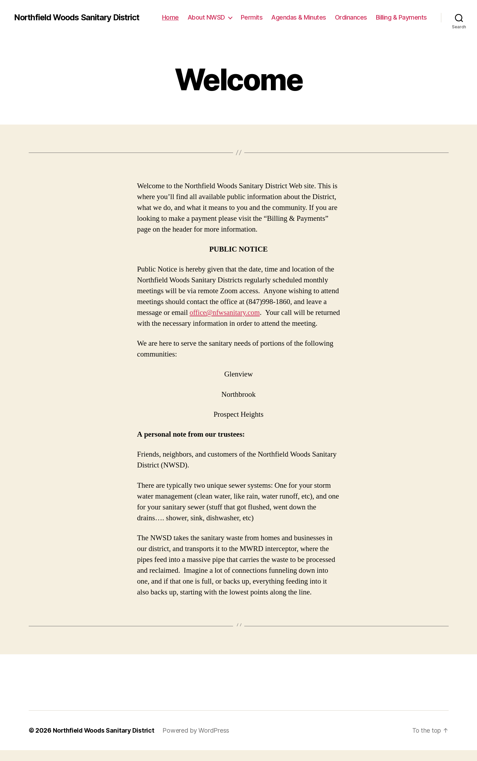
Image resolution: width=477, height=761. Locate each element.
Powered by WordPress (198, 741)
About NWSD (206, 17)
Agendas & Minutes (298, 17)
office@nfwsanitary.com (226, 312)
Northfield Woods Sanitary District (79, 17)
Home (170, 17)
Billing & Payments (401, 17)
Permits (252, 17)
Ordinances (351, 17)
